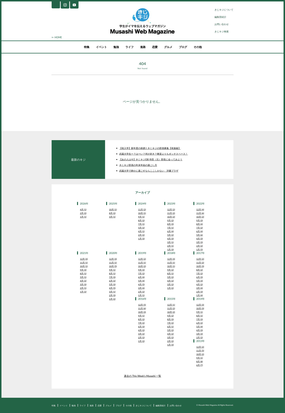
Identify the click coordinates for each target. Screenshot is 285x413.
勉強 (116, 47)
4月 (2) (83, 280)
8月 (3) (170, 224)
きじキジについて (223, 9)
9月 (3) (199, 220)
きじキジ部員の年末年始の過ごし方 (138, 165)
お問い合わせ (221, 24)
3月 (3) (199, 242)
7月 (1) (141, 224)
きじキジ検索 (221, 31)
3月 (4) (141, 288)
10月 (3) (200, 266)
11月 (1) (84, 262)
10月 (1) (113, 209)
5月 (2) (141, 227)
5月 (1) (83, 277)
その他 (198, 47)
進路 (143, 47)
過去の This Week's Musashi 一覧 (142, 375)
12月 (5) (142, 304)
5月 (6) (199, 235)
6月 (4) (170, 231)
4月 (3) (170, 238)
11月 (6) (200, 213)
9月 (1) (141, 216)
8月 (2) (112, 213)
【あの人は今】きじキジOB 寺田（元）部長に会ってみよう (150, 159)
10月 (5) (113, 266)
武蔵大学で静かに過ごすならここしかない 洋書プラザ (148, 170)
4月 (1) (83, 209)
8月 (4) (199, 224)
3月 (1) (112, 216)
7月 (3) (112, 277)
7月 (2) (199, 227)
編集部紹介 (220, 16)
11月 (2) (142, 209)
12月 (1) (171, 304)
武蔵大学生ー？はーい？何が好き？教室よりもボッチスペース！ (153, 153)
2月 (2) (83, 213)
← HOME (57, 37)
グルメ (168, 47)
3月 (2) (170, 284)
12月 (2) (171, 209)
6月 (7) (199, 365)
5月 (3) (112, 284)
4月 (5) (112, 288)
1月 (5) (199, 249)
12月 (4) (200, 209)
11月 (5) (200, 350)
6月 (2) (112, 280)
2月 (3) (112, 295)
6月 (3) (199, 277)
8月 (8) (199, 361)
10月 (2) (171, 216)
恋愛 (155, 47)
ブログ (183, 47)
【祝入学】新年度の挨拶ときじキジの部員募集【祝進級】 (150, 148)
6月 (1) (170, 326)
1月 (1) (83, 216)
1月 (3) (141, 238)
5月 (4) (141, 280)
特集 (86, 47)
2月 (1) (170, 245)
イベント (101, 47)
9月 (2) (170, 220)
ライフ (129, 47)
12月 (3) (84, 259)
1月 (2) (83, 291)
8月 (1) (83, 273)
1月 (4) (199, 295)
